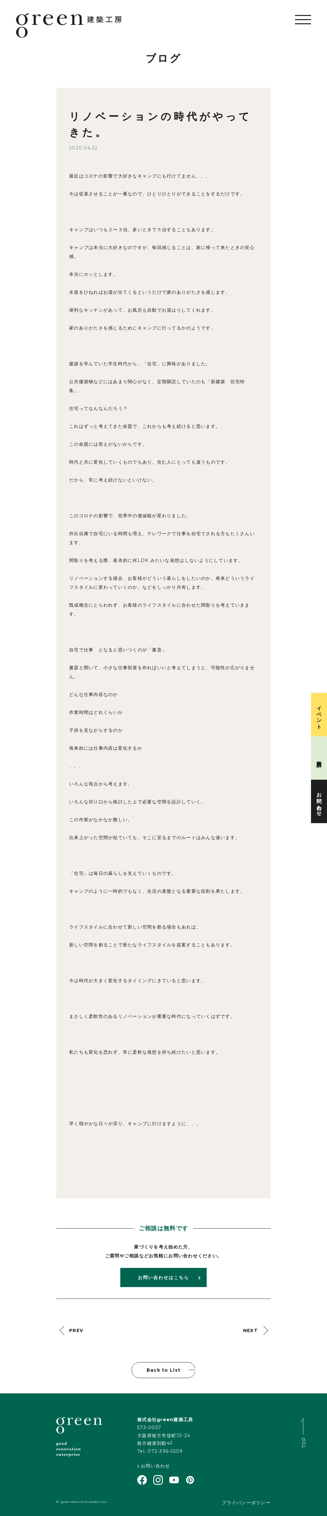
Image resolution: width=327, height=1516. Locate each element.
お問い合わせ (153, 1466)
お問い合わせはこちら (163, 1277)
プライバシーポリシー (246, 1502)
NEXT (250, 1330)
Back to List (163, 1370)
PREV (76, 1330)
